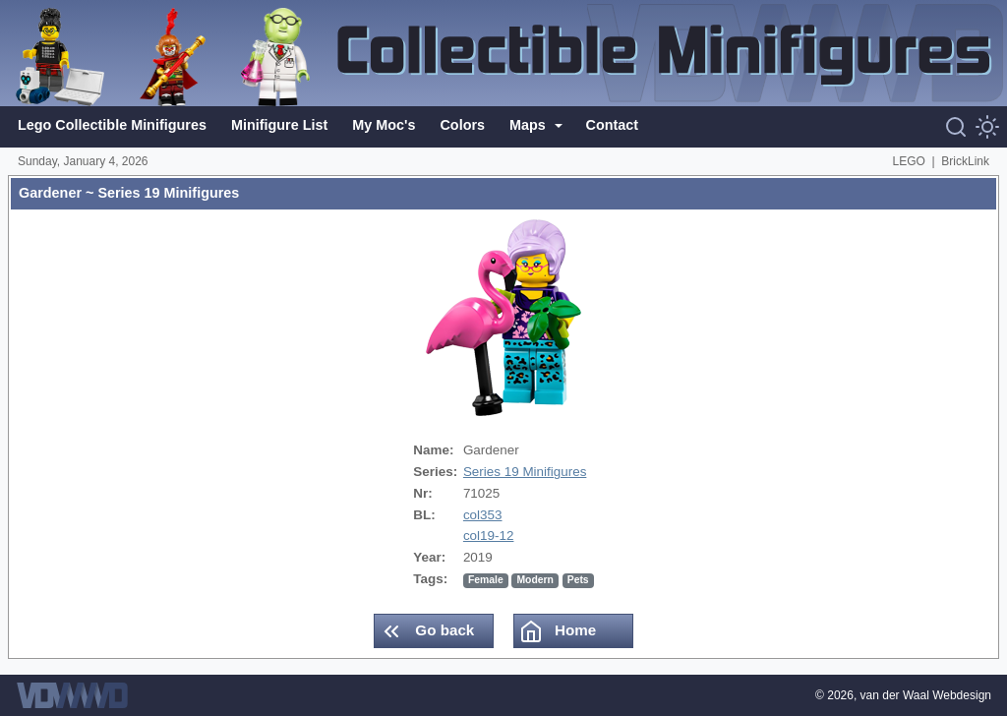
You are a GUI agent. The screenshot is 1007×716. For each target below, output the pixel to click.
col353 (483, 514)
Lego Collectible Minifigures (112, 125)
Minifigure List (279, 125)
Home (557, 631)
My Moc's (383, 125)
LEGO (909, 161)
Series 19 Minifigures (524, 471)
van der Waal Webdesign (925, 695)
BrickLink (965, 161)
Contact (612, 125)
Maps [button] (529, 125)
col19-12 (488, 535)
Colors (462, 125)
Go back (427, 631)
